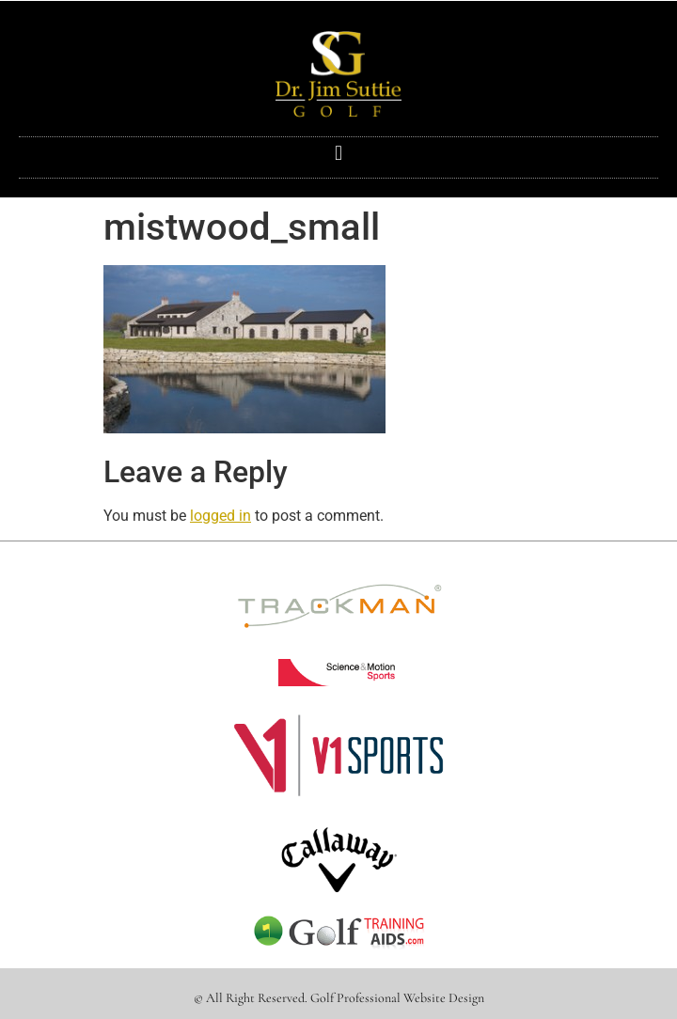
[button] (338, 152)
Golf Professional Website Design (397, 998)
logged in (220, 516)
